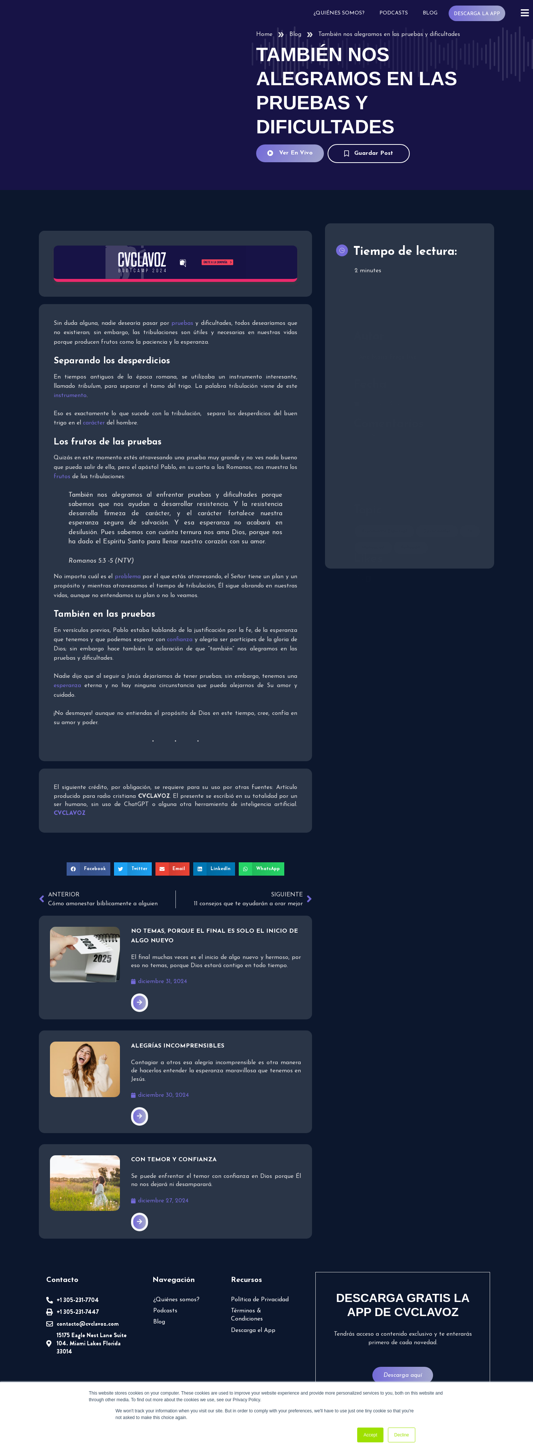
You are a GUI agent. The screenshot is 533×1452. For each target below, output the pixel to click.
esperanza (67, 686)
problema (128, 577)
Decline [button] (401, 1435)
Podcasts (393, 13)
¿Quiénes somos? (339, 13)
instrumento (70, 396)
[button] (88, 869)
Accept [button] (370, 1435)
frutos (62, 477)
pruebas (182, 323)
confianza (179, 640)
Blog (430, 13)
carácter (94, 423)
